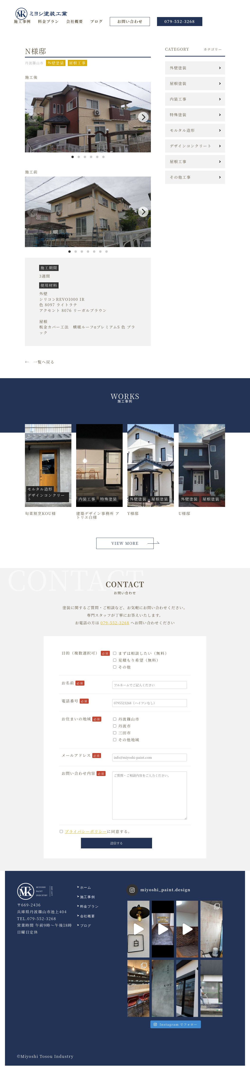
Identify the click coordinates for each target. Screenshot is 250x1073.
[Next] (143, 117)
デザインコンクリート (191, 146)
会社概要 (74, 21)
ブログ (96, 21)
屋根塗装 (178, 83)
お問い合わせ (130, 21)
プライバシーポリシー (86, 831)
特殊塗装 (178, 115)
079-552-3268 (179, 21)
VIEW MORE (125, 543)
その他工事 (180, 177)
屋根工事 (178, 162)
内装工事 (178, 99)
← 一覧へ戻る (40, 362)
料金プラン (48, 21)
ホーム (84, 888)
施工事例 (22, 21)
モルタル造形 (182, 130)
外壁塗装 (178, 68)
